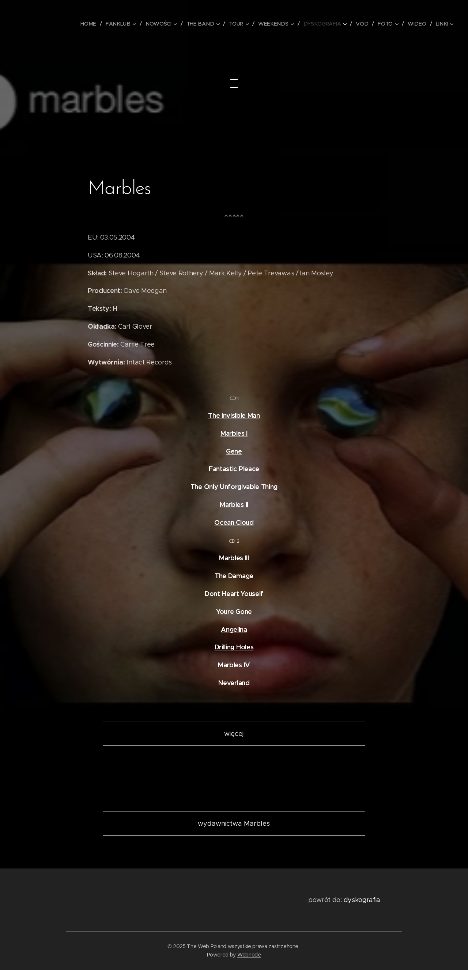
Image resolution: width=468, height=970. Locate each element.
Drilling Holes (234, 647)
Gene (234, 451)
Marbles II (234, 504)
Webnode (249, 954)
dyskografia (362, 900)
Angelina (234, 629)
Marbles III (234, 558)
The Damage (234, 576)
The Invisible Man (234, 415)
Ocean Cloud (233, 522)
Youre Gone (234, 611)
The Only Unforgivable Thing (234, 486)
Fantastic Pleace (234, 469)
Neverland (233, 683)
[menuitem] (96, 24)
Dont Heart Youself (234, 593)
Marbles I (234, 433)
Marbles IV (234, 665)
